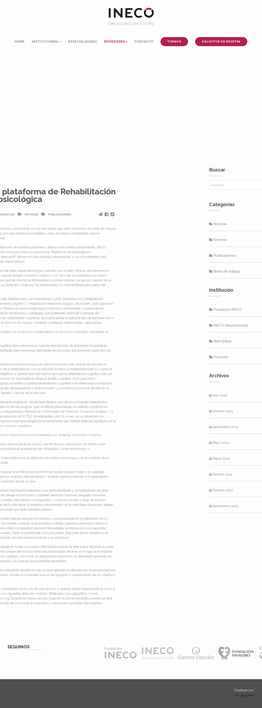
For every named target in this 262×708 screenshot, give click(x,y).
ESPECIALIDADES (82, 41)
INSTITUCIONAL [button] (46, 41)
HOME (20, 41)
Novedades (138, 114)
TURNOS (174, 41)
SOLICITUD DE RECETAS (221, 41)
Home (120, 114)
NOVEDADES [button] (115, 41)
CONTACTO (143, 41)
